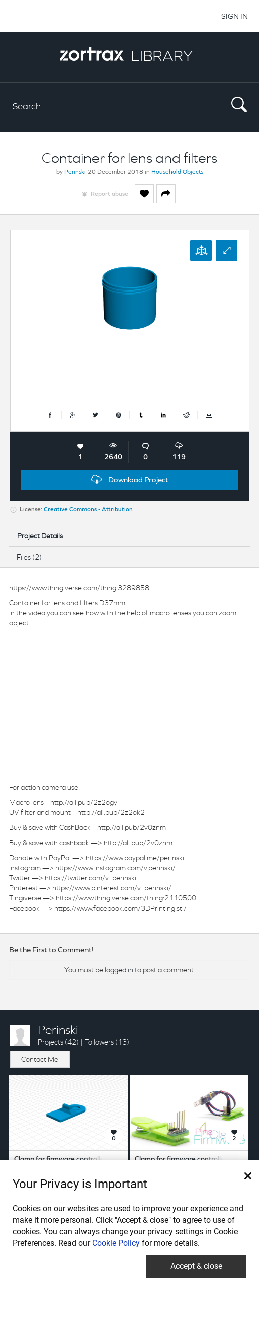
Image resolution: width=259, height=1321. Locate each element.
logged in (119, 970)
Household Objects (177, 172)
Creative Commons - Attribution (88, 510)
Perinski (75, 172)
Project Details (40, 536)
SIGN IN (234, 16)
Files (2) (29, 557)
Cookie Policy (116, 1243)
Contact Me (39, 1059)
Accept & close (196, 1266)
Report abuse (109, 194)
